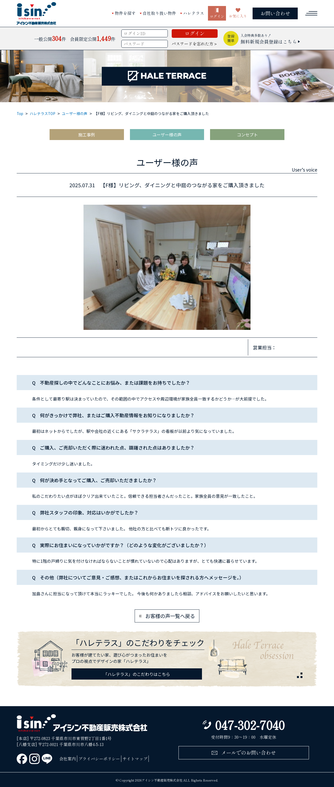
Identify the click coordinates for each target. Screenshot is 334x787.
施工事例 (86, 134)
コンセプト (247, 134)
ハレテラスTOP (42, 113)
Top (20, 113)
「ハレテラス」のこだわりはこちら (136, 674)
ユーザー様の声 (74, 113)
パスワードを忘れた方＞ (195, 44)
